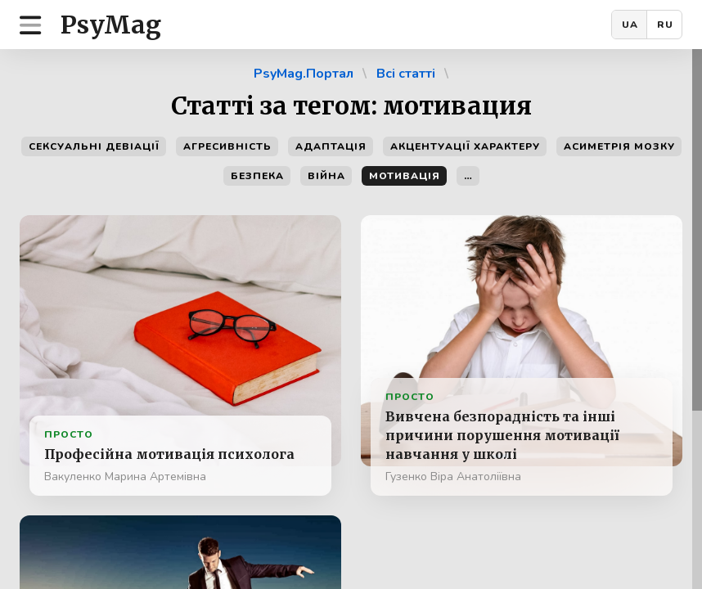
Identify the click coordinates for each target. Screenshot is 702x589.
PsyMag (111, 24)
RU (665, 24)
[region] (351, 319)
